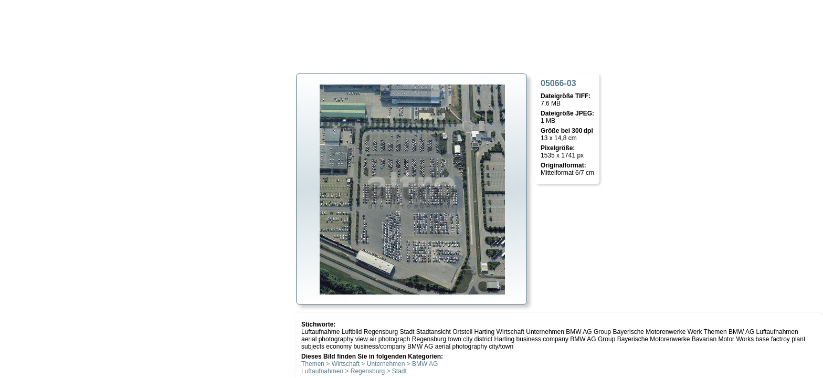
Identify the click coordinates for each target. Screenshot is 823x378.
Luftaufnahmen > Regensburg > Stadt (354, 371)
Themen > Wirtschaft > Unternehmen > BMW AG (369, 364)
